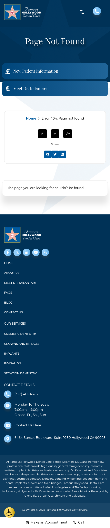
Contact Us (13, 312)
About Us (11, 273)
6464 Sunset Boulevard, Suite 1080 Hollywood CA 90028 (60, 438)
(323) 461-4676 (26, 394)
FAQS (8, 292)
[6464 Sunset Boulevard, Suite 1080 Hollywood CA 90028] (7, 439)
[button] (47, 154)
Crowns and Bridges (22, 344)
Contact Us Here (27, 425)
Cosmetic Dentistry (20, 334)
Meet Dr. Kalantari (30, 88)
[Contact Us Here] (7, 425)
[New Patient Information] (7, 71)
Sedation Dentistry (20, 373)
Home (31, 118)
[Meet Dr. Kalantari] (7, 88)
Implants (11, 353)
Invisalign (12, 363)
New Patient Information (35, 71)
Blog (8, 302)
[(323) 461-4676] (7, 394)
